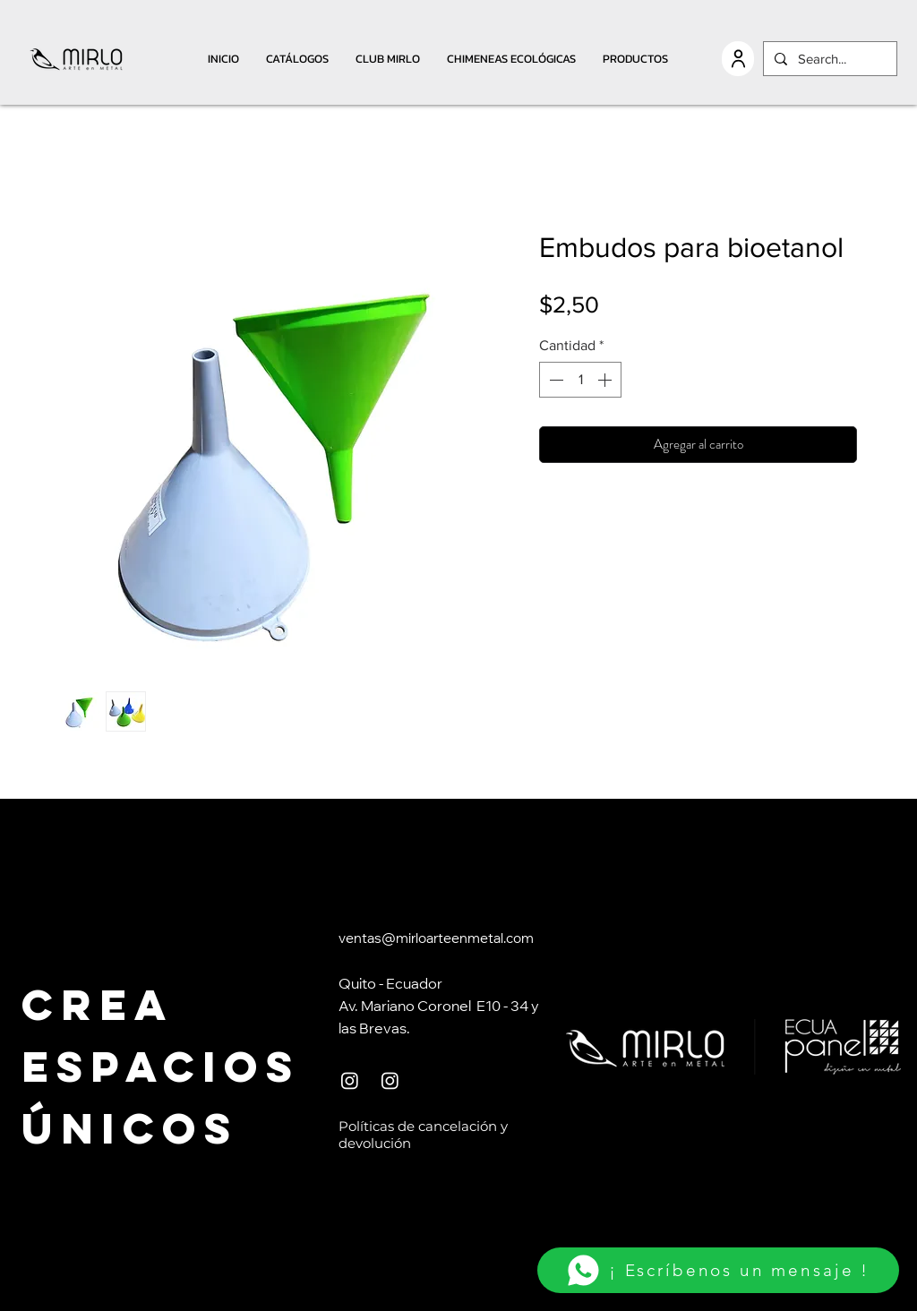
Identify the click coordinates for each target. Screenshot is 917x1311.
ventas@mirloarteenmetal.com (436, 940)
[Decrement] (554, 380)
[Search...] (828, 58)
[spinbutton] (580, 380)
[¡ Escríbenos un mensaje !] (718, 1270)
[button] (297, 59)
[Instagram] (350, 1080)
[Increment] (606, 380)
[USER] (738, 58)
